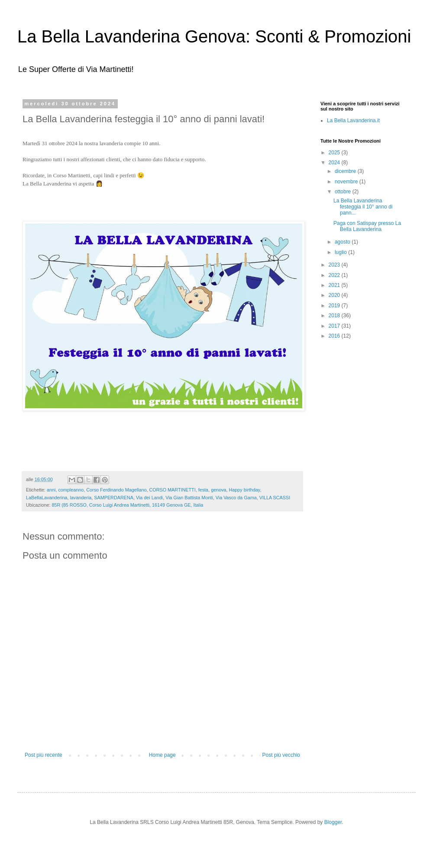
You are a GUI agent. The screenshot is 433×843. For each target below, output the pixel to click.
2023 (335, 265)
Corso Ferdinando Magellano (116, 489)
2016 (335, 336)
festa (203, 489)
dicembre (346, 171)
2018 (335, 315)
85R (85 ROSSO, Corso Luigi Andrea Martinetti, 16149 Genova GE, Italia (127, 505)
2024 (335, 162)
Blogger (333, 822)
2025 (335, 153)
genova (218, 489)
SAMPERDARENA (113, 497)
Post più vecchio (281, 755)
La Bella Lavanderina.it (353, 120)
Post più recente (43, 755)
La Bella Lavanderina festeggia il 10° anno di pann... (363, 207)
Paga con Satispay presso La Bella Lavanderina (367, 226)
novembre (347, 182)
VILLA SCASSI (274, 497)
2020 (335, 295)
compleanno (71, 489)
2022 (335, 275)
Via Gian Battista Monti (189, 497)
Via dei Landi (149, 497)
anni (51, 489)
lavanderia (80, 497)
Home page (162, 755)
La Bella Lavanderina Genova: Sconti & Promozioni (214, 36)
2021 (335, 285)
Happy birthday (244, 489)
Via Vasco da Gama (236, 497)
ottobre (343, 192)
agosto (343, 242)
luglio (341, 252)
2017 (335, 326)
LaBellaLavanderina (46, 497)
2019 (335, 306)
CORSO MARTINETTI (172, 489)
